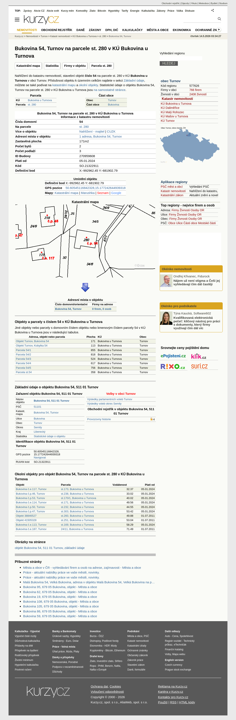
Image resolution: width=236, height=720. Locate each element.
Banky (56, 631)
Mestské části (207, 223)
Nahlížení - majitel (91, 131)
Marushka (88, 193)
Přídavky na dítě (24, 645)
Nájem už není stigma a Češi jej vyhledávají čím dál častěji (196, 282)
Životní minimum (24, 660)
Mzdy (114, 645)
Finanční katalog (174, 649)
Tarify (125, 10)
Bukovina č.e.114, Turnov (31, 502)
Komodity (81, 10)
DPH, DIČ (111, 30)
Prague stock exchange (178, 669)
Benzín (109, 665)
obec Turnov (171, 81)
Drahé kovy (96, 656)
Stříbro (118, 661)
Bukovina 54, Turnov (68, 308)
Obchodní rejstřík (170, 3)
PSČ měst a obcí (172, 186)
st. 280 (32, 104)
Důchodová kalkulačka (27, 640)
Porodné (73, 662)
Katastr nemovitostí (177, 99)
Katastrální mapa (28, 65)
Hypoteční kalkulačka (26, 664)
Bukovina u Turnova (40, 100)
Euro (68, 640)
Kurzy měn (67, 10)
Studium (223, 3)
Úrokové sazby (60, 636)
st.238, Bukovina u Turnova (77, 493)
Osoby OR (197, 210)
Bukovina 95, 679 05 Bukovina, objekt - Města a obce (60, 587)
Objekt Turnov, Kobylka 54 (32, 345)
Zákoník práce (135, 660)
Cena (175, 636)
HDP (106, 645)
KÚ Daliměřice (170, 107)
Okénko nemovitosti (176, 269)
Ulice (179, 223)
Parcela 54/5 (23, 367)
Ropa (93, 665)
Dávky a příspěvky (63, 657)
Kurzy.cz (19, 36)
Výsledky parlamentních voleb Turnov (109, 399)
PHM (101, 665)
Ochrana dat (99, 686)
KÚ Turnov (167, 120)
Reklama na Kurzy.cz (172, 686)
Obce (171, 223)
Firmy (175, 210)
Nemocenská (59, 662)
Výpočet (35, 631)
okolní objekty (88, 85)
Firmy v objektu (75, 65)
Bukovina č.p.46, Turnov (30, 493)
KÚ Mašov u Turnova (174, 116)
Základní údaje (134, 80)
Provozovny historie (99, 419)
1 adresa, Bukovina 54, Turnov (100, 136)
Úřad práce (58, 651)
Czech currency (173, 664)
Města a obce (158, 30)
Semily (38, 427)
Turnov (112, 100)
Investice (95, 631)
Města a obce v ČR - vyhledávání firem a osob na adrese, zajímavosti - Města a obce (82, 567)
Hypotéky (113, 10)
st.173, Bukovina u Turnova (77, 489)
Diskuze (190, 10)
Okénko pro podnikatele (179, 306)
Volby (168, 654)
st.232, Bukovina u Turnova (77, 507)
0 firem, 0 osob (101, 308)
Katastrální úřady (136, 645)
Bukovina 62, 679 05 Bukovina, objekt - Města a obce (60, 592)
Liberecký (39, 431)
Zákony (161, 10)
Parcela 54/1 (23, 350)
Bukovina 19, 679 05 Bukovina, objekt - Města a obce (60, 596)
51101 (37, 406)
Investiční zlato (105, 661)
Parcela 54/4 (23, 363)
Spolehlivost (186, 636)
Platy (76, 651)
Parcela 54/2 (23, 354)
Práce (171, 10)
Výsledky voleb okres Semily (104, 403)
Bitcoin (102, 10)
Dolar (76, 640)
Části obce (190, 223)
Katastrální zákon (172, 195)
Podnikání (133, 631)
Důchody (57, 671)
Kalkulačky (132, 30)
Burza (93, 636)
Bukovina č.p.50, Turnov (30, 507)
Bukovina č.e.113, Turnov (31, 524)
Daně (81, 30)
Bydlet (214, 3)
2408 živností (198, 94)
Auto (167, 636)
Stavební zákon (136, 664)
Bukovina (113, 104)
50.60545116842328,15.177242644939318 (96, 188)
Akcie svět (53, 10)
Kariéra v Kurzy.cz (170, 691)
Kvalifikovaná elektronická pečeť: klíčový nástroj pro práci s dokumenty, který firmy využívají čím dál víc (196, 323)
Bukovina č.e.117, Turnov (31, 489)
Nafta (117, 665)
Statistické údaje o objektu (49, 436)
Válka (179, 10)
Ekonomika (182, 30)
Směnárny (58, 640)
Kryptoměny (96, 650)
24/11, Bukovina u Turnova (77, 529)
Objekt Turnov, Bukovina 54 (32, 341)
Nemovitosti (32, 36)
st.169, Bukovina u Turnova (77, 524)
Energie (134, 10)
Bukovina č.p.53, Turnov (30, 498)
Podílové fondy (110, 640)
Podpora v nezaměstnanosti (67, 666)
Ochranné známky (210, 30)
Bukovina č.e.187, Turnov (31, 529)
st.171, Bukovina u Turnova (77, 502)
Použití (163, 702)
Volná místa (68, 646)
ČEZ (101, 636)
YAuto (194, 3)
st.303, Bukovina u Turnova (77, 511)
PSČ (146, 636)
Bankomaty (69, 631)
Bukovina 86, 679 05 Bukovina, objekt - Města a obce (60, 611)
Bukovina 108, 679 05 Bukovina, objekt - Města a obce (61, 601)
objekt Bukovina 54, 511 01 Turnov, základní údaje (50, 548)
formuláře (140, 669)
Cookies (115, 686)
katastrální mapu (63, 85)
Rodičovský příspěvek (27, 655)
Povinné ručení (23, 669)
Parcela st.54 (24, 372)
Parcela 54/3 (23, 358)
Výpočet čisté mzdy (25, 636)
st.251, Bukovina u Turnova (77, 520)
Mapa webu (178, 654)
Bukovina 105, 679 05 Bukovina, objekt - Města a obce (61, 606)
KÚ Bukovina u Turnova (176, 103)
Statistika (52, 65)
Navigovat (40, 457)
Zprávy (28, 10)
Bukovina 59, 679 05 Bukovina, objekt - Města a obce (60, 616)
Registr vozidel (173, 640)
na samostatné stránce (110, 90)
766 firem (195, 90)
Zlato (93, 10)
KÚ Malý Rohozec (172, 112)
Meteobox (204, 3)
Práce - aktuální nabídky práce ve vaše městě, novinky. (61, 572)
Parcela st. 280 (101, 65)
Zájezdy (185, 3)
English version (174, 660)
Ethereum (119, 650)
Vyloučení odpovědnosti (107, 691)
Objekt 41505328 (26, 520)
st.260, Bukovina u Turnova (77, 515)
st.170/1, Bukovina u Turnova (78, 498)
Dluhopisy (95, 640)
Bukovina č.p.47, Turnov (30, 511)
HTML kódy (187, 702)
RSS (173, 702)
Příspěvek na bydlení (26, 650)
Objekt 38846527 (26, 515)
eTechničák (180, 644)
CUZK (111, 131)
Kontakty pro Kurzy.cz (173, 697)
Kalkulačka (148, 10)
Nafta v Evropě (98, 669)
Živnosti (185, 210)
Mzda (69, 651)
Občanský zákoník (137, 655)
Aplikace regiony (174, 182)
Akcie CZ (39, 10)
